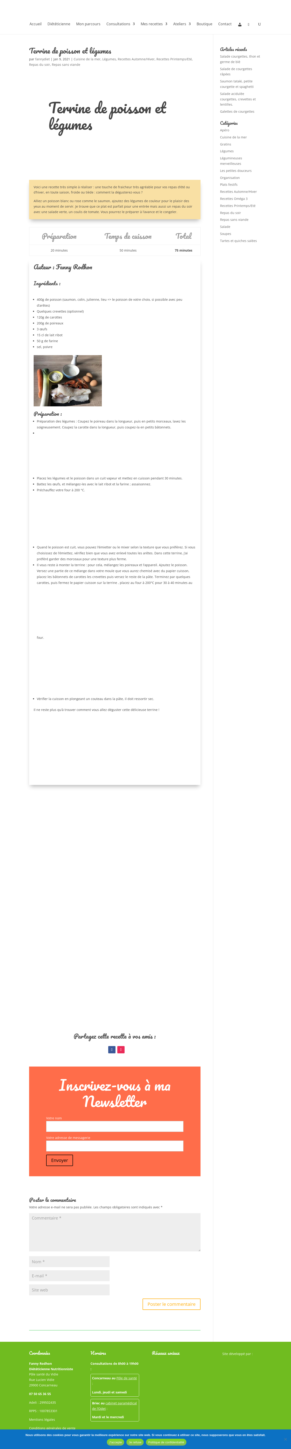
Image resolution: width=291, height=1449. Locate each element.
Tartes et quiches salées (238, 241)
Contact (225, 24)
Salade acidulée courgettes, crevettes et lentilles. (238, 99)
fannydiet (42, 59)
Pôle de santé (126, 1378)
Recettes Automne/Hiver (136, 59)
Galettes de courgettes (237, 111)
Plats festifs (229, 184)
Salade (225, 226)
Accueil (36, 24)
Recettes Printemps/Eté (174, 59)
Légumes (109, 59)
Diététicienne (59, 24)
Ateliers (179, 24)
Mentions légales (42, 1419)
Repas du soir (39, 64)
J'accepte (115, 1442)
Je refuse (135, 1442)
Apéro (224, 130)
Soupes (225, 234)
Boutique (204, 24)
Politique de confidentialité (166, 1442)
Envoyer (59, 1160)
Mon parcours (88, 24)
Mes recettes (152, 24)
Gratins (225, 144)
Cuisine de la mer (87, 59)
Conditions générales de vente (52, 1428)
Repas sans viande (66, 64)
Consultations (118, 24)
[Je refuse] (285, 1439)
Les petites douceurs (236, 170)
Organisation (230, 178)
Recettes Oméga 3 (234, 198)
